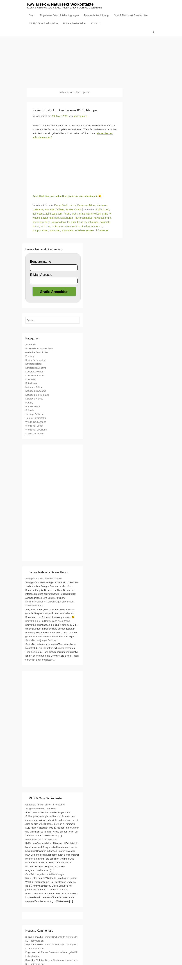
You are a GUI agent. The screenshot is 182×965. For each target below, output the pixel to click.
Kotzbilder (30, 379)
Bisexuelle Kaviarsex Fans (39, 348)
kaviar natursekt (50, 218)
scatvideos (68, 230)
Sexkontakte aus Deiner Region (49, 572)
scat (61, 226)
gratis (75, 214)
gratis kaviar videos (90, 214)
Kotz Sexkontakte (34, 375)
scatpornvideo (40, 230)
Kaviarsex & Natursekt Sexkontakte (60, 5)
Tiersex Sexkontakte (35, 418)
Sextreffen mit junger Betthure (40, 640)
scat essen (71, 226)
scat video (84, 226)
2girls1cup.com (54, 214)
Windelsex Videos (34, 433)
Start (31, 15)
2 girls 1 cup (102, 209)
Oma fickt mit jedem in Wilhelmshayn (44, 874)
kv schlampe (92, 222)
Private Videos (73, 209)
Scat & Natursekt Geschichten (131, 15)
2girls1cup (38, 214)
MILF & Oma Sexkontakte (43, 24)
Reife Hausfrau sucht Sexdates (41, 839)
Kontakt (95, 24)
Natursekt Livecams (35, 391)
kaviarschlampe (83, 218)
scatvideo (55, 230)
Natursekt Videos (34, 399)
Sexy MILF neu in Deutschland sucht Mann (47, 621)
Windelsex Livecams (36, 430)
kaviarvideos (59, 222)
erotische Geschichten (37, 352)
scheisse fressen (84, 230)
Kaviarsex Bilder (86, 205)
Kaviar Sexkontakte (65, 205)
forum (67, 214)
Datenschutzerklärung (96, 15)
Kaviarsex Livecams (35, 368)
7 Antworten (102, 230)
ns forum (45, 226)
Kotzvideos (31, 383)
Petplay (29, 402)
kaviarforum (67, 218)
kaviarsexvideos (42, 222)
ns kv (55, 226)
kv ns (80, 222)
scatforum (96, 226)
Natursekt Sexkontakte (37, 395)
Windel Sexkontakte (35, 422)
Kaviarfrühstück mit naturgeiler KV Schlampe (65, 110)
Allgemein (30, 345)
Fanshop (30, 356)
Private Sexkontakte (74, 24)
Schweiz (29, 410)
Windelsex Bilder (34, 426)
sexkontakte (80, 116)
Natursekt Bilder (33, 387)
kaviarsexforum (102, 218)
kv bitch (71, 222)
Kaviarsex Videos (54, 209)
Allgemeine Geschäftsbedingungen (59, 15)
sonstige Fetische (34, 414)
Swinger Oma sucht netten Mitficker (43, 578)
